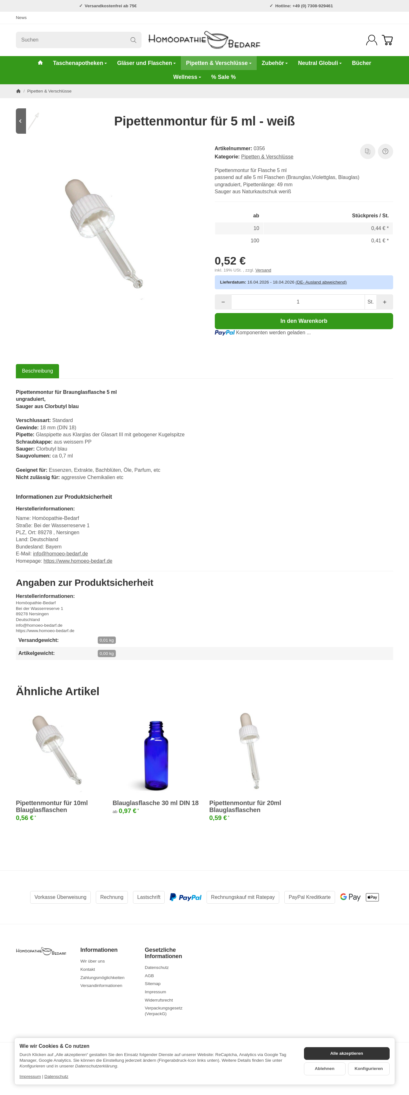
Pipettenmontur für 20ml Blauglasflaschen (245, 806)
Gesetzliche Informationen (163, 953)
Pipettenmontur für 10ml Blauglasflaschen (52, 806)
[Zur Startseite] (204, 39)
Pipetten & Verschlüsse (219, 63)
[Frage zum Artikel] (385, 151)
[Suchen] (79, 40)
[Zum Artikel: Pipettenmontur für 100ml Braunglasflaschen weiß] (35, 121)
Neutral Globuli (320, 63)
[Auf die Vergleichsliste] (367, 151)
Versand (263, 270)
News (21, 17)
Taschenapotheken (80, 63)
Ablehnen (324, 1068)
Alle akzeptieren (346, 1053)
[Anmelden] (372, 40)
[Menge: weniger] (223, 302)
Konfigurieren (368, 1068)
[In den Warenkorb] (304, 321)
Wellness (187, 77)
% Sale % (223, 77)
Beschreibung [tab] (37, 371)
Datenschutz (56, 1076)
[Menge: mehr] (384, 302)
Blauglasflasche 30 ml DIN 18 (156, 802)
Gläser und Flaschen (146, 63)
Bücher (361, 63)
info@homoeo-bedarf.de (60, 553)
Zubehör (275, 63)
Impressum (30, 1076)
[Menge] (298, 302)
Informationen (98, 950)
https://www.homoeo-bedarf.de (77, 561)
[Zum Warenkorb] (387, 40)
